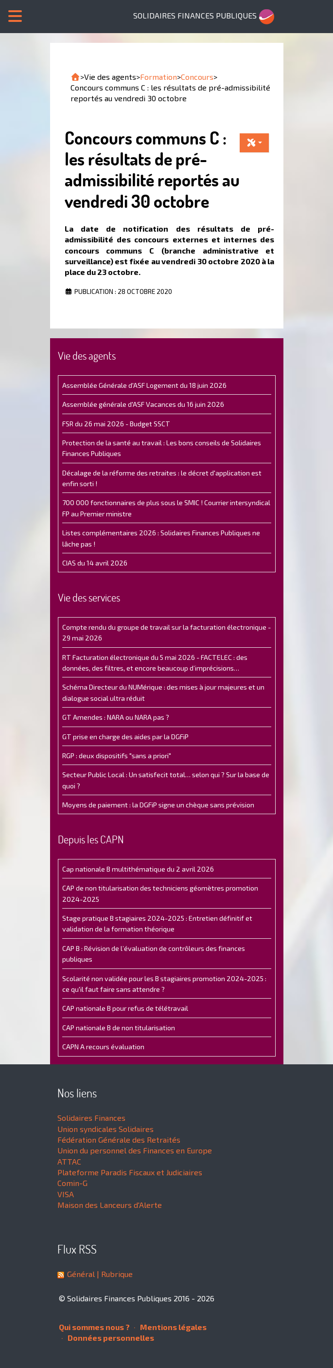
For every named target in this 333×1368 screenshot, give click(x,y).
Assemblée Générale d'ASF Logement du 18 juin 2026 (144, 385)
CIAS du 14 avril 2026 (94, 563)
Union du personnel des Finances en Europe (134, 1150)
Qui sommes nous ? (94, 1327)
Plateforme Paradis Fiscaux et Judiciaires (129, 1172)
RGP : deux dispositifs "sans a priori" (116, 755)
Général (81, 1273)
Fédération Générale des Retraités (118, 1139)
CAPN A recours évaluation (103, 1046)
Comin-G (72, 1182)
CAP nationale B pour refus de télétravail (125, 1008)
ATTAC (69, 1161)
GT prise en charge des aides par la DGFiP (125, 736)
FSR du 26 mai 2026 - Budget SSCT (116, 424)
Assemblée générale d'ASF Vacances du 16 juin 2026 (143, 404)
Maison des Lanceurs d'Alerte (109, 1204)
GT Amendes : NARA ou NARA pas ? (115, 717)
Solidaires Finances (91, 1117)
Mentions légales (170, 1327)
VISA (65, 1194)
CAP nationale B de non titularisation (118, 1027)
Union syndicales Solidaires (105, 1128)
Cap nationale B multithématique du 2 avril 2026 (138, 869)
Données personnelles (108, 1337)
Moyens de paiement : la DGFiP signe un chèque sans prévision (158, 805)
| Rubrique (114, 1273)
